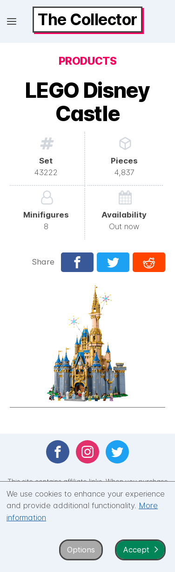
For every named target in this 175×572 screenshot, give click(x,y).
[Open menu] (11, 21)
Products (87, 61)
